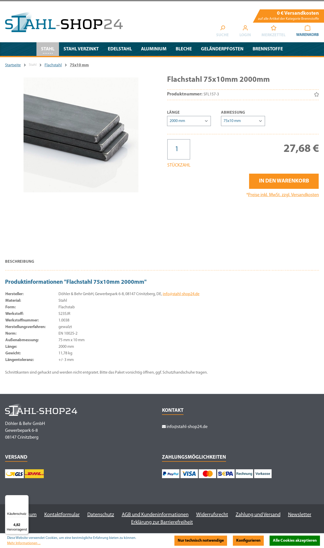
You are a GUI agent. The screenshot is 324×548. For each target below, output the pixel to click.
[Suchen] (221, 32)
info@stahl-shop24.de (181, 294)
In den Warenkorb (284, 181)
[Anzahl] (178, 149)
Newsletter (299, 514)
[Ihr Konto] (244, 32)
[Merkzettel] (272, 32)
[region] (81, 163)
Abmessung (233, 112)
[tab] (19, 264)
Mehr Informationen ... (23, 543)
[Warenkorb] (307, 32)
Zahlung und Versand (258, 514)
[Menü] (26, 498)
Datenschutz (100, 514)
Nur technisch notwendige (201, 541)
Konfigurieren (248, 541)
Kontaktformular (62, 514)
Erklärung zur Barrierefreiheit (162, 522)
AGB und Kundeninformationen (155, 514)
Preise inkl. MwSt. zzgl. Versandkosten (283, 195)
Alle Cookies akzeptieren (295, 541)
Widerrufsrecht (212, 514)
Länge (173, 112)
